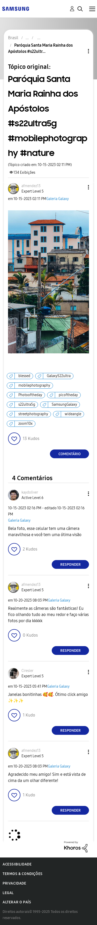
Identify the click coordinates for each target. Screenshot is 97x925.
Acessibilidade (17, 864)
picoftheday (68, 395)
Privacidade (14, 883)
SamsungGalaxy (64, 404)
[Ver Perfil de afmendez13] (31, 186)
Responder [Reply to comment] (70, 564)
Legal (8, 893)
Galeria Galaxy (57, 199)
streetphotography (33, 414)
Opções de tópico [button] (79, 51)
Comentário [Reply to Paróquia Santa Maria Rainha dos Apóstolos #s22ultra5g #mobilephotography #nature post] (69, 454)
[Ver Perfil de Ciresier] (27, 671)
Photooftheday (30, 395)
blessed (24, 376)
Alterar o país (17, 902)
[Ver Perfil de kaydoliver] (29, 492)
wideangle (73, 414)
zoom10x (25, 423)
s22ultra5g (26, 404)
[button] (80, 187)
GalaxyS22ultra (59, 376)
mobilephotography (34, 385)
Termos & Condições (23, 874)
